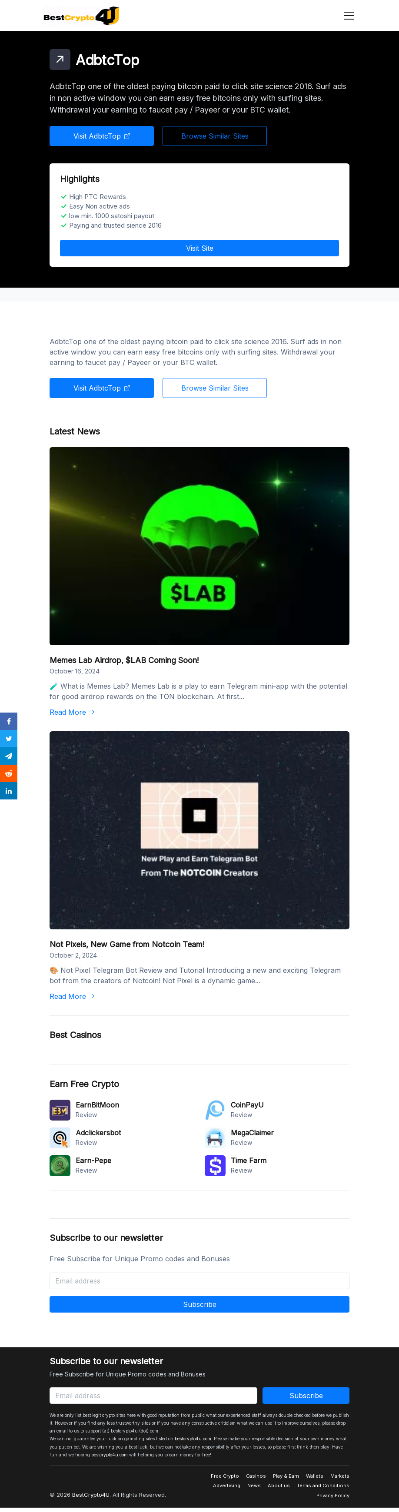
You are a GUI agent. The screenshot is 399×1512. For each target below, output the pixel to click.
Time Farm (248, 1160)
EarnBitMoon (97, 1105)
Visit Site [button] (199, 248)
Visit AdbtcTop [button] (101, 136)
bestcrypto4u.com (193, 1438)
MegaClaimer (252, 1132)
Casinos (256, 1476)
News (254, 1485)
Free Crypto (225, 1476)
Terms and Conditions (323, 1485)
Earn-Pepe (93, 1160)
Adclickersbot (98, 1132)
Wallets (314, 1476)
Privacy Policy (332, 1495)
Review (86, 1114)
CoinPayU (247, 1105)
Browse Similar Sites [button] (215, 136)
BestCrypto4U (91, 1494)
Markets (339, 1476)
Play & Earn (286, 1476)
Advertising (226, 1485)
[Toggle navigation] (346, 15)
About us (279, 1485)
